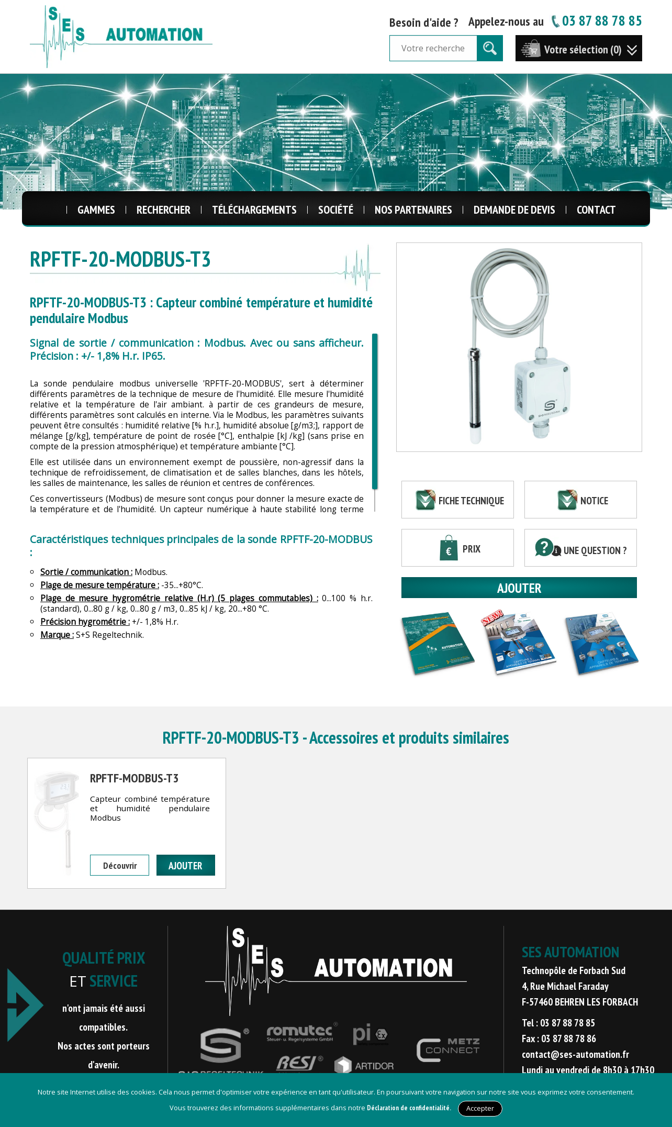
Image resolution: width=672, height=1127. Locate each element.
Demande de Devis (514, 209)
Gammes (96, 209)
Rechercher (164, 209)
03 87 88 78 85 (595, 20)
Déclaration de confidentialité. (409, 1107)
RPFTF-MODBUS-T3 (134, 778)
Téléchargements (254, 209)
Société (335, 209)
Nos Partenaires (413, 209)
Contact (596, 209)
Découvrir (120, 865)
